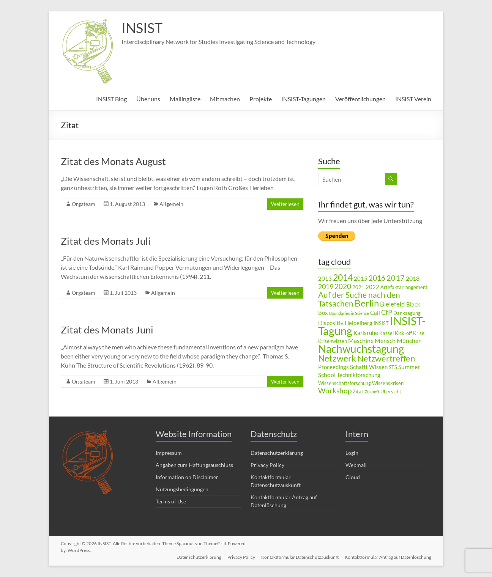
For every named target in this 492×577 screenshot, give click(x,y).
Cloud (352, 477)
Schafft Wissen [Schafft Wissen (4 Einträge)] (369, 367)
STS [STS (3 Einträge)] (393, 367)
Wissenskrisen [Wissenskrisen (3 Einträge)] (388, 383)
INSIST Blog (111, 98)
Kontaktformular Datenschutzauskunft (300, 557)
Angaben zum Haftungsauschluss (194, 465)
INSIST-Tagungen (303, 98)
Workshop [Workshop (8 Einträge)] (335, 390)
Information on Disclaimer (187, 477)
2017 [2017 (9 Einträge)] (395, 277)
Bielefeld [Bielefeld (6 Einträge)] (392, 304)
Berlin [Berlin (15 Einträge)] (367, 303)
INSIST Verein (413, 98)
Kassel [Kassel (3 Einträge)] (386, 333)
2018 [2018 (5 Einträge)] (412, 278)
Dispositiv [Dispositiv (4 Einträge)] (331, 323)
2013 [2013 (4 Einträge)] (325, 278)
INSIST (141, 27)
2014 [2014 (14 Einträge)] (343, 277)
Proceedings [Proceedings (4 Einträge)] (333, 367)
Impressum (169, 453)
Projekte (260, 98)
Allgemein (171, 204)
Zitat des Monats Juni (107, 330)
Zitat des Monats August (113, 161)
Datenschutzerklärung (277, 453)
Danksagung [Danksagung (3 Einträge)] (407, 313)
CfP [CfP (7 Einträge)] (386, 312)
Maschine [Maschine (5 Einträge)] (361, 340)
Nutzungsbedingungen (182, 489)
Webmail (356, 465)
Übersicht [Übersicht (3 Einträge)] (390, 391)
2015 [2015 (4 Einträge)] (360, 278)
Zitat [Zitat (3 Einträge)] (358, 391)
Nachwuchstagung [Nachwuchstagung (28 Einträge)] (361, 348)
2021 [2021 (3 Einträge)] (358, 287)
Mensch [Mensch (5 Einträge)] (385, 340)
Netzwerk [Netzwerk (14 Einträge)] (337, 358)
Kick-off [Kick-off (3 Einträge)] (403, 333)
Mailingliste (185, 98)
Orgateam (83, 204)
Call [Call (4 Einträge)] (375, 313)
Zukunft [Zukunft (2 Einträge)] (371, 391)
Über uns (148, 98)
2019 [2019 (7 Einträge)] (325, 286)
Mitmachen (225, 98)
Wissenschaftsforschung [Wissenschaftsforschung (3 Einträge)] (344, 383)
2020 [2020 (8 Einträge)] (342, 286)
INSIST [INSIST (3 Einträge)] (381, 323)
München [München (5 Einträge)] (409, 340)
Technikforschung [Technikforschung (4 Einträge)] (358, 375)
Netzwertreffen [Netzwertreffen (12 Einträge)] (386, 358)
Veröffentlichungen (360, 98)
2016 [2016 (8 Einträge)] (377, 278)
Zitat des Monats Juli (106, 241)
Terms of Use (171, 501)
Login (351, 453)
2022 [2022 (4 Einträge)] (372, 287)
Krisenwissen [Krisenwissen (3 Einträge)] (332, 341)
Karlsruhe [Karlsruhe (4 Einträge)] (365, 333)
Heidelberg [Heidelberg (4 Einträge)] (358, 323)
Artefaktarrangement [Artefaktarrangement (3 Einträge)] (403, 287)
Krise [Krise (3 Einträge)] (418, 333)
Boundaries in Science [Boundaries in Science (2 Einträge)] (349, 313)
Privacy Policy (267, 465)
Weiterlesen (285, 204)
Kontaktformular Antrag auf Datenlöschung (388, 557)
